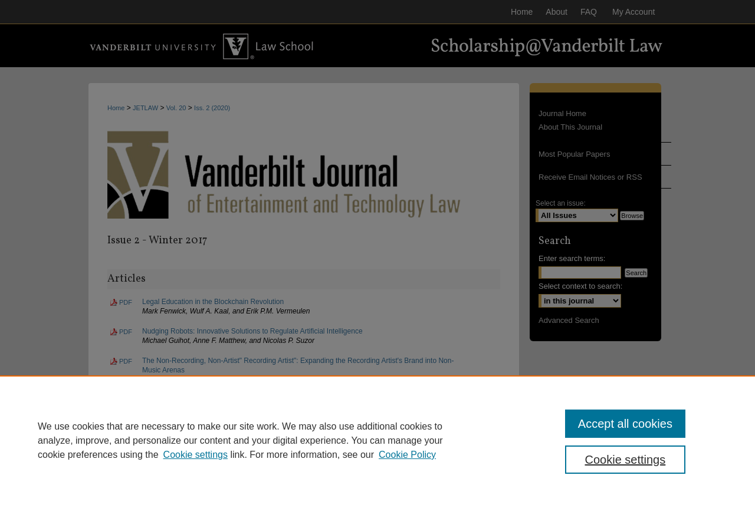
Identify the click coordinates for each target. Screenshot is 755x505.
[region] (377, 440)
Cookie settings (195, 455)
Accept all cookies (625, 423)
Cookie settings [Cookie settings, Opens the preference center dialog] (625, 459)
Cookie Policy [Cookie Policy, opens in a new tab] (407, 455)
